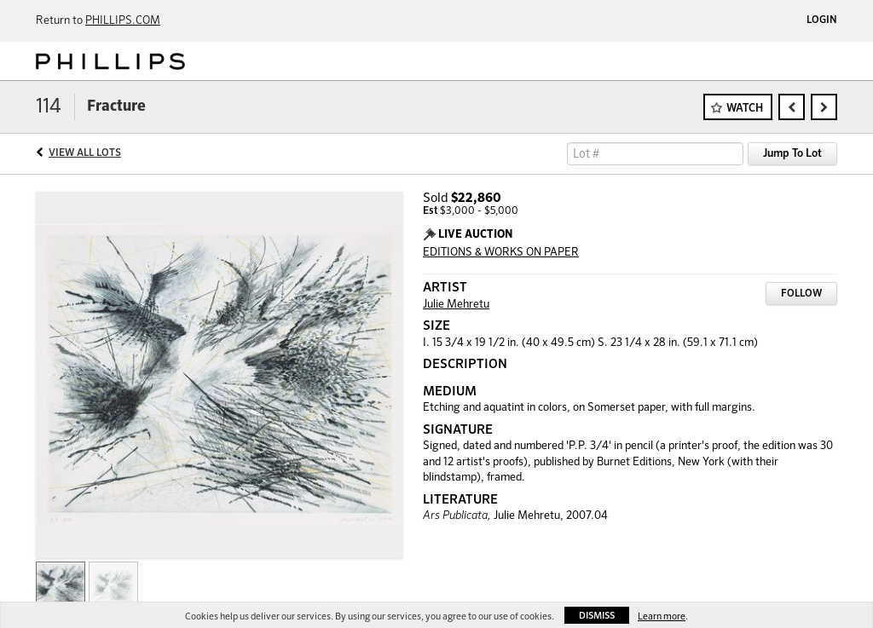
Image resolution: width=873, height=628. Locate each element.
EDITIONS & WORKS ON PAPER (501, 252)
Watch (744, 108)
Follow (801, 294)
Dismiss (597, 615)
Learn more (661, 616)
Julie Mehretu (456, 304)
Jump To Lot (792, 153)
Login (822, 20)
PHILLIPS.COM (122, 20)
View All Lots (85, 153)
